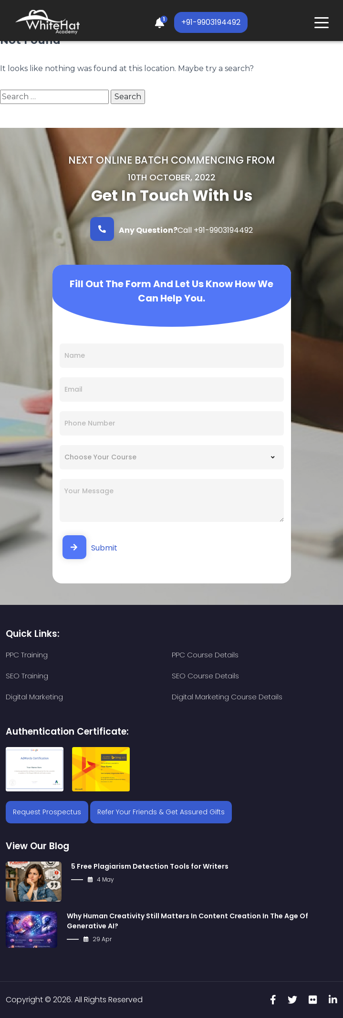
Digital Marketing (34, 697)
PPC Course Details (205, 655)
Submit (89, 547)
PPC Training (27, 655)
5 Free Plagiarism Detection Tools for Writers (150, 866)
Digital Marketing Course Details (227, 697)
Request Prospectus (47, 812)
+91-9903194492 (210, 22)
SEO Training (27, 676)
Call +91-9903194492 (171, 229)
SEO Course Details (205, 676)
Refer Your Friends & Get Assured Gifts (161, 812)
